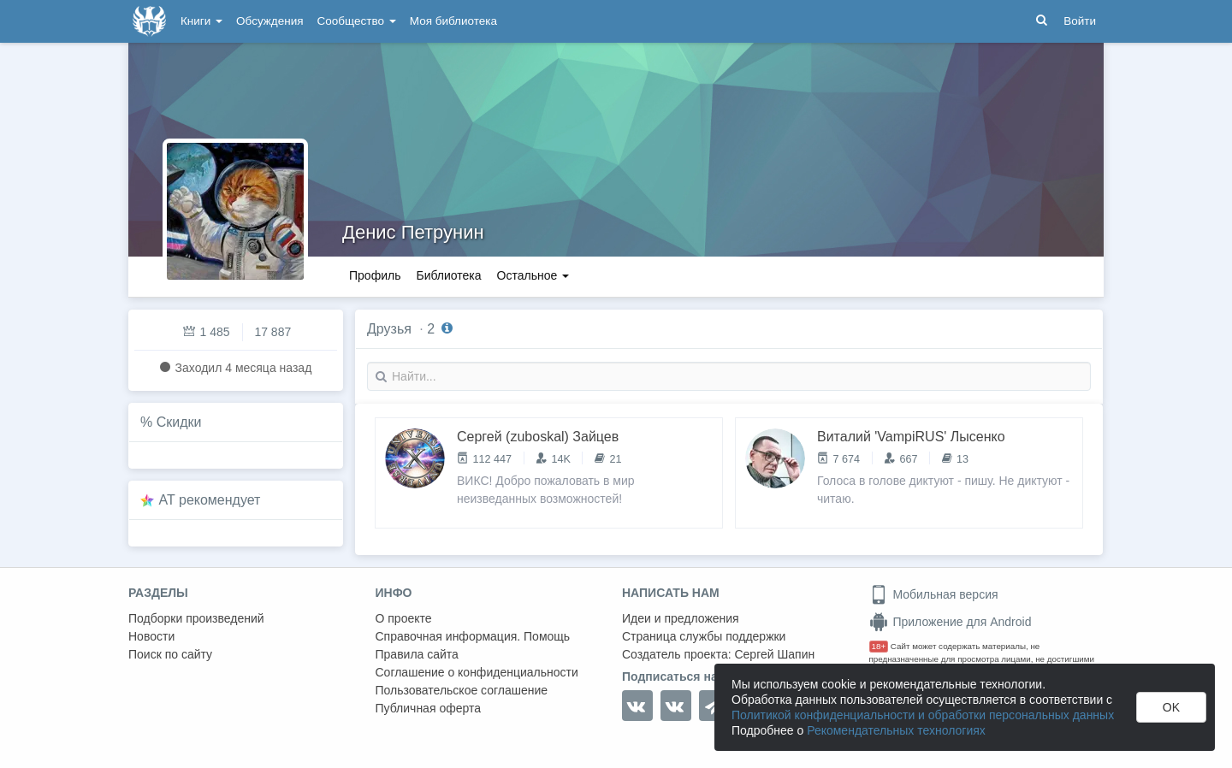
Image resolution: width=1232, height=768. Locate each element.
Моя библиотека (453, 21)
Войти (1079, 21)
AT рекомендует (210, 500)
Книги (201, 21)
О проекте (404, 618)
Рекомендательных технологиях (896, 730)
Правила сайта (417, 654)
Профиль (374, 275)
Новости (151, 636)
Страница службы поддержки (703, 636)
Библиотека (448, 275)
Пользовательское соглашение (462, 690)
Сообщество (356, 21)
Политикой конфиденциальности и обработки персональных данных (923, 715)
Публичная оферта (429, 708)
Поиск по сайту (170, 654)
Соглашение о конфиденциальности (477, 672)
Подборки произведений (196, 618)
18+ (879, 646)
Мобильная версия (933, 594)
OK (1171, 707)
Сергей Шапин (774, 654)
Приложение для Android (950, 621)
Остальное (533, 275)
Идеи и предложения (680, 618)
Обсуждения (269, 21)
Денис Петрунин (413, 232)
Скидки (179, 422)
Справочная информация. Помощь (473, 636)
